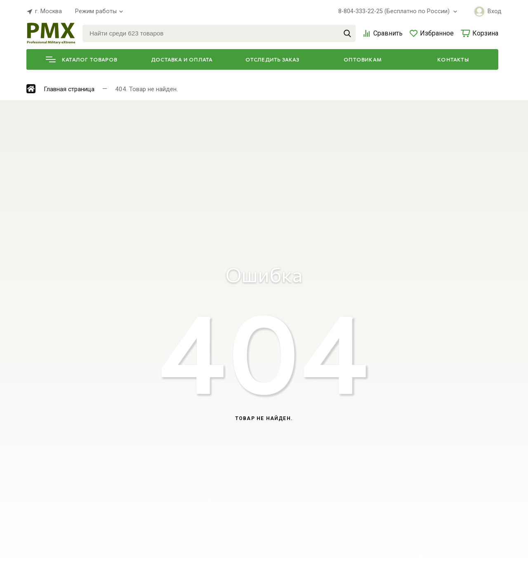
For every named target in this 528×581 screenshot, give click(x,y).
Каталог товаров (81, 59)
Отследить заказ (272, 59)
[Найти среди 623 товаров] (219, 33)
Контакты (453, 59)
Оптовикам (363, 59)
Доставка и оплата (181, 59)
